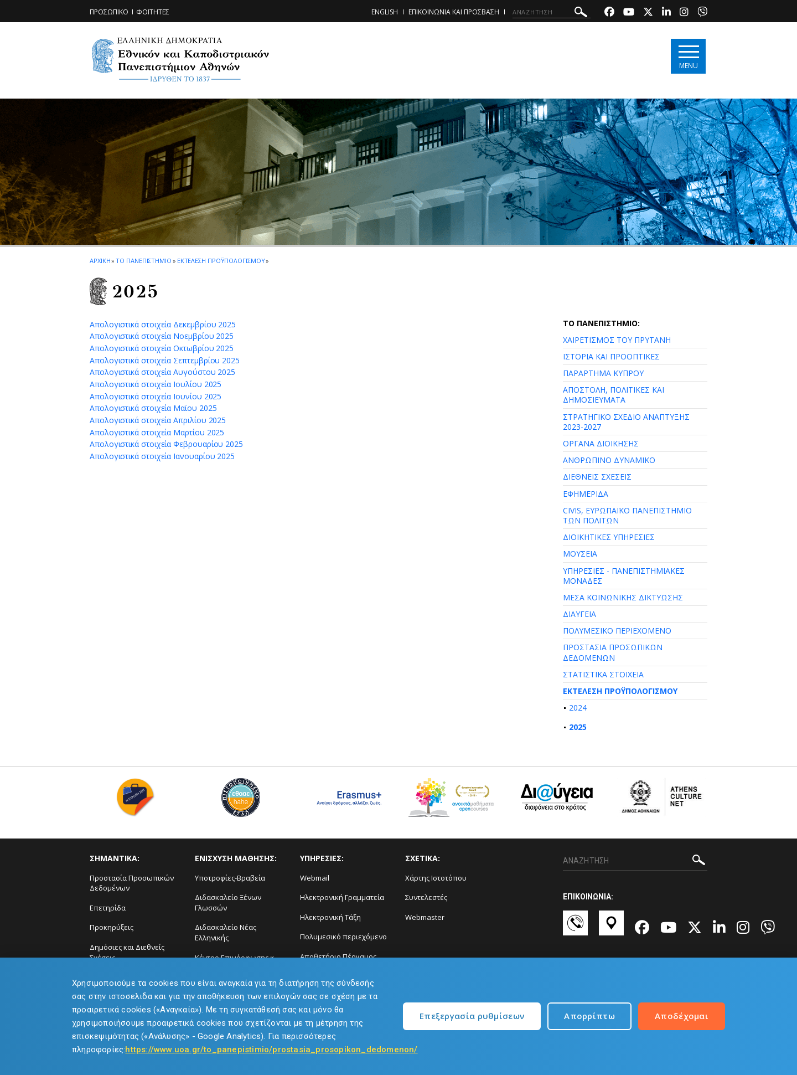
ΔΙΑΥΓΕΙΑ (579, 614)
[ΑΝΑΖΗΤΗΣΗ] (552, 12)
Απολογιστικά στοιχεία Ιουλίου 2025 (155, 384)
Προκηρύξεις (111, 927)
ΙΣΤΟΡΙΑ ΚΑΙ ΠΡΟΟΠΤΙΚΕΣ (611, 356)
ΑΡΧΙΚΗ (100, 260)
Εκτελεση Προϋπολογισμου (221, 260)
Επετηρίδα (108, 908)
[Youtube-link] (628, 13)
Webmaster (424, 917)
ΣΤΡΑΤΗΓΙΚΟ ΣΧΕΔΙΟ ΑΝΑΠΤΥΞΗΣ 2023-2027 (626, 422)
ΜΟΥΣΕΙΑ (580, 553)
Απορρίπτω (589, 1015)
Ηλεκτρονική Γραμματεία (342, 897)
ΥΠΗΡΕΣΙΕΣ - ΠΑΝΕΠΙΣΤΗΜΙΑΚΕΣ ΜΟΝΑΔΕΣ (624, 575)
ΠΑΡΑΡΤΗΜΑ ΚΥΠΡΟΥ (603, 373)
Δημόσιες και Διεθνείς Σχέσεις (127, 952)
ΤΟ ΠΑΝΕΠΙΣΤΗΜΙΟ (144, 260)
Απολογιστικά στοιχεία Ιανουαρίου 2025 (162, 456)
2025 (578, 727)
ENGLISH (384, 12)
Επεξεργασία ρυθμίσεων (472, 1015)
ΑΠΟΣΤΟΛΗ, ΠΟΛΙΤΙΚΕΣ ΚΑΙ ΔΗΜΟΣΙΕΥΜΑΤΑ (613, 394)
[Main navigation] (688, 56)
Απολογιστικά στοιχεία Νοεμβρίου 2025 (162, 336)
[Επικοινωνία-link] (575, 928)
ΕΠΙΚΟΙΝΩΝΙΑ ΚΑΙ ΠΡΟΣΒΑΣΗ (453, 12)
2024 (578, 707)
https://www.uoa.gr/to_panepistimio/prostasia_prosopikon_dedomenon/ (271, 1050)
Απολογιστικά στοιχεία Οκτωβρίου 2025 (162, 348)
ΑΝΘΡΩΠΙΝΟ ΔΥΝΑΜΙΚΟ (609, 460)
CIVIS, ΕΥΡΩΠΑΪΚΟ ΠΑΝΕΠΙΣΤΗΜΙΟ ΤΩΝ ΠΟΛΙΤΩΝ (627, 515)
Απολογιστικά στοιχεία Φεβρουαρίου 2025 (166, 444)
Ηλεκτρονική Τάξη (330, 917)
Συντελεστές (426, 897)
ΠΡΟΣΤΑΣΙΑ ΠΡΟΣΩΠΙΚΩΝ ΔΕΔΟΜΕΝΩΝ (613, 652)
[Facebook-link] (609, 13)
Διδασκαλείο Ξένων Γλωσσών (228, 902)
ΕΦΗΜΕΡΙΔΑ (585, 493)
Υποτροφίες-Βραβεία (230, 878)
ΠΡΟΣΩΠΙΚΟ (109, 12)
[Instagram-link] (684, 13)
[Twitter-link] (648, 13)
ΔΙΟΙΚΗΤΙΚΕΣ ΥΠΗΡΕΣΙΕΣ (609, 537)
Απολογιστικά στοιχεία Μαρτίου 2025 (157, 432)
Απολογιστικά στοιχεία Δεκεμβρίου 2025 (163, 324)
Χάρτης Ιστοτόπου (436, 878)
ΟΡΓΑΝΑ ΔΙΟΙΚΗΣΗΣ (601, 443)
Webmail (314, 878)
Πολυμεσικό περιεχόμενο (343, 937)
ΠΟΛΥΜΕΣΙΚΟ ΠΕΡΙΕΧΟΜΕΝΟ (617, 630)
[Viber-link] (702, 13)
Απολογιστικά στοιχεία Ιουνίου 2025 (155, 396)
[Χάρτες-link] (611, 928)
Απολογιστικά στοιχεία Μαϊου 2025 (153, 408)
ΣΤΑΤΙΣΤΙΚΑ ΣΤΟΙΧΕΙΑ (603, 674)
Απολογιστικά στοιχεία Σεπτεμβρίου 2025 (165, 360)
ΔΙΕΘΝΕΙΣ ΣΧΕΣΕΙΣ (597, 476)
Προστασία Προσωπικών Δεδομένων (132, 883)
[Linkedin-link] (666, 13)
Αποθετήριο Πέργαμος (338, 956)
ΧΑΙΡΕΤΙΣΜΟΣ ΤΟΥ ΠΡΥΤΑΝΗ (617, 340)
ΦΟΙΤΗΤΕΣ (152, 12)
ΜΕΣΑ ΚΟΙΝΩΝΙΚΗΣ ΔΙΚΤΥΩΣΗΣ (623, 597)
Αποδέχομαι (681, 1015)
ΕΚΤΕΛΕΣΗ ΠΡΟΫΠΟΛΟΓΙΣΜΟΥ (620, 691)
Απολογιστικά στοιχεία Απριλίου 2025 (158, 420)
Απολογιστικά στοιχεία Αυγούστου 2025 (162, 372)
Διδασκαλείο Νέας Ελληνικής (225, 932)
